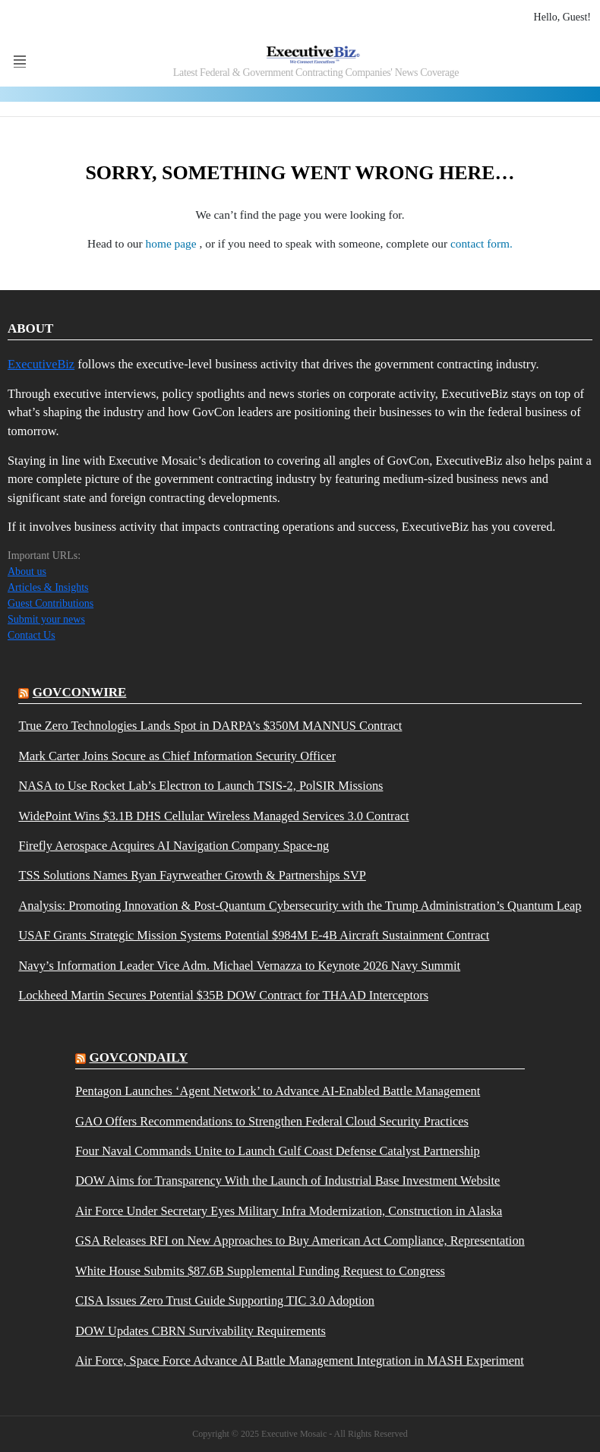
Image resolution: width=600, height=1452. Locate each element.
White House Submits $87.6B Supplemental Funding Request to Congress (260, 1271)
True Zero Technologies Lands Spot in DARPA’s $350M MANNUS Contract (210, 726)
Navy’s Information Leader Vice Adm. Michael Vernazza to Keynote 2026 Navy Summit (239, 966)
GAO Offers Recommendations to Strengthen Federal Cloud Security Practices (272, 1121)
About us (27, 571)
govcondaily (138, 1057)
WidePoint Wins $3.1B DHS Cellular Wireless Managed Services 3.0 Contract (213, 816)
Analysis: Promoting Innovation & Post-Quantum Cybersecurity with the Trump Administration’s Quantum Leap (299, 906)
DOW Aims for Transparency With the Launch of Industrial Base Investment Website (287, 1181)
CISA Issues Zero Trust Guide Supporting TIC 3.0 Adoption (224, 1301)
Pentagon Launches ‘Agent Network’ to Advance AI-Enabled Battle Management (277, 1091)
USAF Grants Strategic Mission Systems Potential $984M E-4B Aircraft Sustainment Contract (253, 935)
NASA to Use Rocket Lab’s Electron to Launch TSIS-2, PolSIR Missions (200, 786)
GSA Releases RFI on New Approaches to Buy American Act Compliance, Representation (300, 1241)
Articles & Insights (48, 587)
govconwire (80, 692)
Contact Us (31, 635)
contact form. (481, 243)
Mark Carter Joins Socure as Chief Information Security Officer (177, 756)
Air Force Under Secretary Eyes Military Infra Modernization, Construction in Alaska (288, 1211)
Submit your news (46, 619)
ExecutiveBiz (41, 364)
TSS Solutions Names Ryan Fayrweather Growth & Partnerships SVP (191, 875)
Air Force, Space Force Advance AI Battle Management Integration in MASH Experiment (299, 1361)
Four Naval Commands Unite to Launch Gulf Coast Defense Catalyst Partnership (277, 1151)
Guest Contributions (50, 603)
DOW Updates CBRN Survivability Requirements (200, 1331)
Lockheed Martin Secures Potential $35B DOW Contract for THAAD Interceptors (223, 995)
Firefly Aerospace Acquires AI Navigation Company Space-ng (173, 846)
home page (173, 243)
